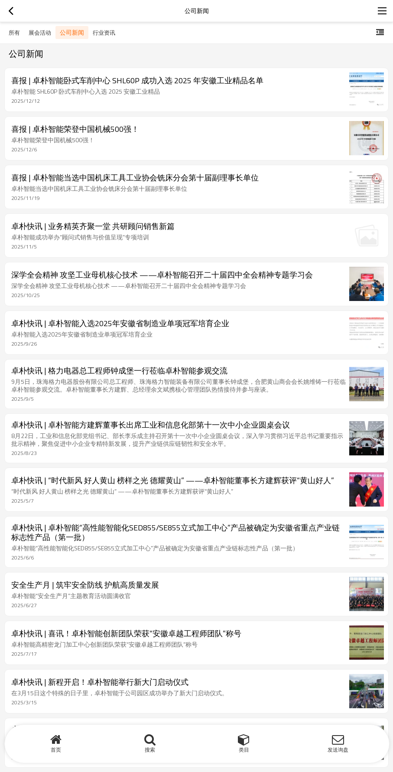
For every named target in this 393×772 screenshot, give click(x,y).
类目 (244, 750)
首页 (56, 750)
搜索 (150, 750)
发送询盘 (338, 750)
